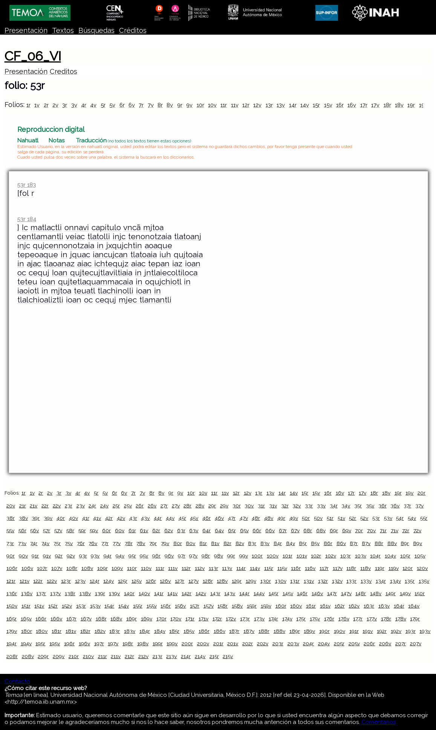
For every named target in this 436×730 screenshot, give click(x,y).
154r (109, 606)
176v (343, 618)
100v (272, 556)
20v (10, 505)
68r (307, 530)
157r (194, 606)
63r (181, 530)
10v (212, 105)
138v (85, 593)
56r (22, 530)
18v (399, 105)
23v (80, 505)
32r (285, 505)
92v (71, 556)
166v (56, 618)
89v (417, 543)
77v (117, 543)
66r (256, 530)
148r (360, 593)
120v (422, 568)
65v (244, 530)
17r (363, 105)
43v (145, 518)
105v (420, 556)
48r (256, 518)
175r (301, 618)
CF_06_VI (33, 56)
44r (158, 518)
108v (87, 568)
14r (293, 105)
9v (189, 105)
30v (249, 505)
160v (296, 606)
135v (424, 581)
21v (33, 505)
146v (317, 593)
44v (170, 518)
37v (419, 505)
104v (390, 556)
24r (92, 505)
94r (108, 556)
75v (69, 543)
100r (257, 556)
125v (137, 581)
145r (273, 593)
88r (379, 543)
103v (360, 556)
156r (166, 606)
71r (383, 530)
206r (369, 643)
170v (175, 618)
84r (278, 543)
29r (212, 505)
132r (323, 581)
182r (85, 631)
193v (424, 631)
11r (223, 105)
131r (295, 581)
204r (308, 643)
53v (388, 518)
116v (310, 568)
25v (128, 505)
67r (283, 530)
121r (10, 581)
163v (384, 606)
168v (116, 618)
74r (33, 543)
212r (129, 656)
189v (309, 631)
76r (81, 543)
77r (105, 543)
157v (208, 606)
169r (131, 618)
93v (95, 556)
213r (157, 656)
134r (381, 581)
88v (392, 543)
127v (193, 581)
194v (26, 643)
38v (23, 518)
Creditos (63, 71)
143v (229, 593)
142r (186, 593)
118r (351, 568)
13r (269, 105)
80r (177, 543)
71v (394, 530)
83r (252, 543)
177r (358, 618)
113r (213, 568)
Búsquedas (96, 30)
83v (264, 543)
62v (168, 530)
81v (215, 543)
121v (24, 581)
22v (57, 505)
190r (324, 631)
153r (81, 606)
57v (58, 530)
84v (290, 543)
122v (52, 581)
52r (352, 518)
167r (71, 618)
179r (415, 618)
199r (158, 643)
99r (231, 556)
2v (55, 105)
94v (120, 556)
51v (341, 518)
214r (186, 656)
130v (280, 581)
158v (237, 606)
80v (190, 543)
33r (309, 505)
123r (66, 581)
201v (232, 643)
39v (48, 518)
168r (101, 618)
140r (129, 593)
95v (144, 556)
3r (64, 105)
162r (340, 606)
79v (165, 543)
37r (407, 505)
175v (315, 618)
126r (151, 581)
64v (219, 530)
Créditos (133, 30)
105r (405, 556)
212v (143, 656)
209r (43, 656)
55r (423, 518)
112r (186, 568)
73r (10, 543)
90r (10, 556)
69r (334, 530)
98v (218, 556)
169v (146, 618)
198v (142, 643)
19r (411, 105)
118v (365, 568)
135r (410, 581)
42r (109, 518)
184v (159, 631)
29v (224, 505)
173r (245, 618)
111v (172, 568)
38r (10, 518)
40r (61, 518)
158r (222, 606)
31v (273, 505)
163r (369, 606)
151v (39, 606)
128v (222, 581)
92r (59, 556)
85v (315, 543)
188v (279, 631)
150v (11, 606)
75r (57, 543)
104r (375, 556)
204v (324, 643)
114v (255, 568)
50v (318, 518)
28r (187, 505)
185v (189, 631)
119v (394, 568)
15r (316, 105)
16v (351, 105)
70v (371, 530)
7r (141, 105)
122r (38, 581)
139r (100, 593)
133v (366, 581)
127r (179, 581)
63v (193, 530)
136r (11, 593)
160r (280, 606)
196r (69, 643)
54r (400, 518)
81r (203, 543)
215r (214, 656)
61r (132, 530)
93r (83, 556)
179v (11, 631)
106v (27, 568)
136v (26, 593)
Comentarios (378, 722)
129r (237, 581)
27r (164, 505)
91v (47, 556)
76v (93, 543)
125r (122, 581)
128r (208, 581)
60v (119, 530)
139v (114, 593)
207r (400, 643)
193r (410, 631)
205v (354, 643)
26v (152, 505)
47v (244, 518)
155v (152, 606)
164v (413, 606)
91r (35, 556)
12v (257, 105)
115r (268, 568)
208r (12, 656)
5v (112, 105)
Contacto (17, 681)
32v (296, 505)
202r (247, 643)
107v (56, 568)
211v (116, 656)
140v (144, 593)
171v (203, 618)
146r (302, 593)
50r (306, 518)
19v (409, 493)
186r (204, 631)
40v (73, 518)
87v (366, 543)
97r (181, 556)
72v (417, 530)
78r (129, 543)
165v (26, 618)
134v (395, 581)
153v (95, 606)
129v (251, 581)
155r (137, 606)
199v (172, 643)
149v (405, 593)
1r (28, 105)
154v (123, 606)
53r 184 (26, 219)
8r (160, 105)
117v (338, 568)
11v (235, 105)
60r (106, 530)
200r (187, 643)
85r (303, 543)
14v (304, 105)
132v (337, 581)
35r (358, 505)
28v (200, 505)
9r (179, 105)
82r (227, 543)
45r (182, 518)
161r (311, 606)
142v (201, 593)
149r (391, 593)
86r (328, 543)
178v (400, 618)
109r (102, 568)
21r (22, 505)
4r (83, 105)
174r (273, 618)
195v (54, 643)
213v (171, 656)
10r (200, 105)
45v (194, 518)
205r (339, 643)
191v (368, 631)
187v (248, 631)
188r (264, 631)
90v (23, 556)
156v (180, 606)
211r (102, 656)
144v (259, 593)
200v (203, 643)
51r (330, 518)
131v (309, 581)
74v (45, 543)
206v (385, 643)
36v (394, 505)
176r (329, 618)
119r (379, 568)
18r (387, 105)
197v (113, 643)
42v (121, 518)
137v (55, 593)
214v (200, 656)
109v (117, 568)
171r (189, 618)
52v (364, 518)
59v (94, 530)
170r (161, 618)
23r (68, 505)
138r (70, 593)
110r (132, 568)
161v (325, 606)
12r (245, 105)
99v (243, 556)
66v (270, 530)
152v (67, 606)
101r (287, 556)
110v (146, 568)
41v (97, 518)
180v (41, 631)
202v (262, 643)
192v (396, 631)
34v (345, 505)
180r (26, 631)
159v (266, 606)
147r (332, 593)
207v (415, 643)
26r (140, 505)
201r (218, 643)
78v (140, 543)
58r (70, 530)
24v (104, 505)
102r (316, 556)
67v (295, 530)
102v (330, 556)
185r (174, 631)
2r (46, 105)
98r (206, 556)
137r (41, 593)
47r (232, 518)
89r (405, 543)
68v (321, 530)
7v (151, 105)
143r (215, 593)
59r (82, 530)
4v (93, 105)
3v (74, 105)
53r (376, 518)
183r (114, 631)
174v (287, 618)
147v (346, 593)
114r (241, 568)
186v (219, 631)
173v (259, 618)
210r (74, 656)
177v (372, 618)
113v (227, 568)
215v (228, 656)
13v (281, 105)
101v (302, 556)
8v (170, 105)
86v (341, 543)
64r (206, 530)
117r (324, 568)
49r (281, 518)
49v (293, 518)
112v (200, 568)
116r (296, 568)
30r (237, 505)
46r (206, 518)
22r (45, 505)
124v (108, 581)
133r (351, 581)
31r (261, 505)
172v (231, 618)
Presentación (26, 30)
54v (412, 518)
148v (375, 593)
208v (28, 656)
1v (37, 105)
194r (11, 643)
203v (293, 643)
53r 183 (26, 185)
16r (340, 105)
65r (232, 530)
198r (127, 643)
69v (346, 530)
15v (328, 105)
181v (71, 631)
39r (36, 518)
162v (354, 606)
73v (22, 543)
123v (80, 581)
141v (172, 593)
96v (169, 556)
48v (268, 518)
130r (265, 581)
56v (34, 530)
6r (122, 105)
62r (156, 530)
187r (234, 631)
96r (156, 556)
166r (40, 618)
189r (294, 631)
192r (382, 631)
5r (103, 105)
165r (11, 618)
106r (11, 568)
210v (88, 656)
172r (217, 618)
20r (421, 493)
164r (399, 606)
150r (420, 593)
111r (160, 568)
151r (26, 606)
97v (193, 556)
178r (386, 618)
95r (132, 556)
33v (321, 505)
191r (354, 631)
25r (116, 505)
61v (144, 530)
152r (53, 606)
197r (99, 643)
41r (85, 518)
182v (100, 631)
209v (58, 656)
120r (407, 568)
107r (42, 568)
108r (71, 568)
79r (153, 543)
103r (345, 556)
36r (382, 505)
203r (277, 643)
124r (94, 581)
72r (405, 530)
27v (176, 505)
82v (240, 543)
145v (288, 593)
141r (159, 593)
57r (46, 530)
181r (56, 631)
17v (375, 105)
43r (133, 518)
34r (334, 505)
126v (165, 581)
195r (40, 643)
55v (10, 530)
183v (129, 631)
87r (354, 543)
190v (339, 631)
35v (370, 505)
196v (84, 643)
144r (244, 593)
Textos (63, 30)
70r (359, 530)
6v (132, 105)
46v (219, 518)
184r (144, 631)
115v (282, 568)
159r (252, 606)
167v (86, 618)
